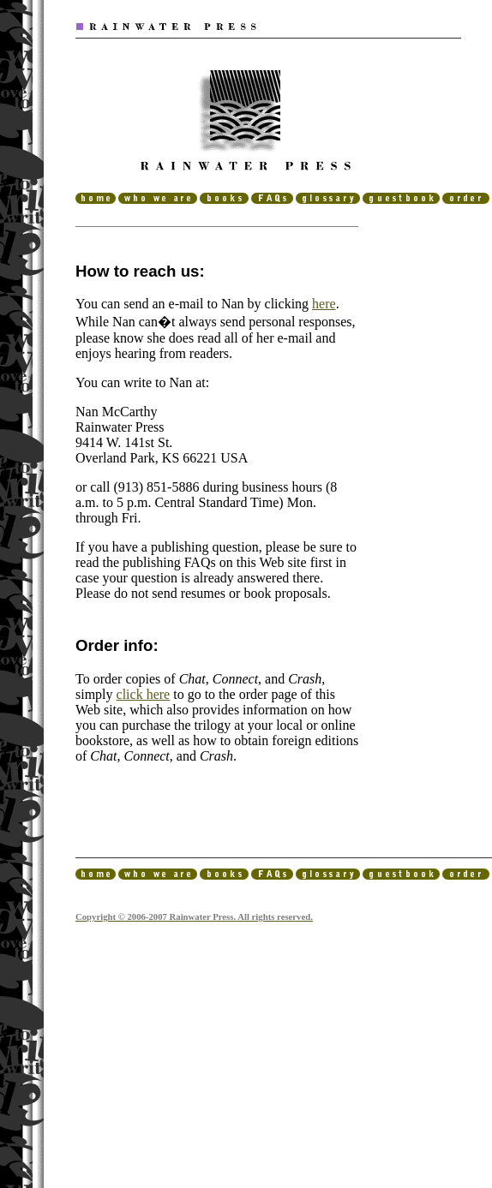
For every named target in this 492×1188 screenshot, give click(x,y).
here (324, 303)
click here (144, 694)
